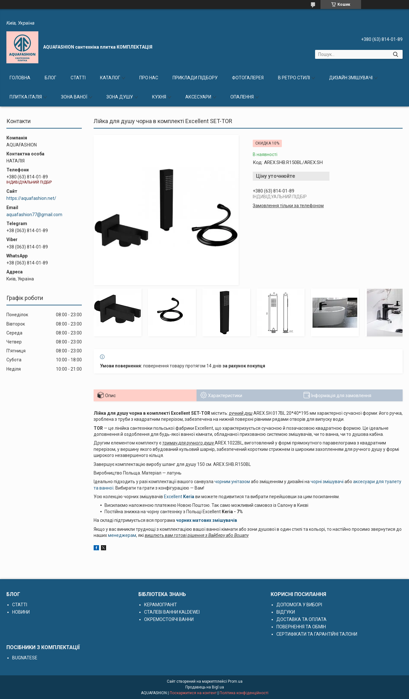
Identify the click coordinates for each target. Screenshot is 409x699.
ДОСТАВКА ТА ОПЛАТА (301, 619)
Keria (188, 496)
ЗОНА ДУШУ (119, 96)
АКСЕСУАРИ (198, 96)
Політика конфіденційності (244, 693)
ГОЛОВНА (20, 77)
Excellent (173, 496)
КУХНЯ (159, 96)
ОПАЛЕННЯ (242, 96)
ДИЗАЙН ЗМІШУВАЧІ (351, 77)
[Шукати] (395, 54)
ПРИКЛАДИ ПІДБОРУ (195, 77)
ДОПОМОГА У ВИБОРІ (299, 604)
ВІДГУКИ (285, 612)
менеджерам (122, 535)
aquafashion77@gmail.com (34, 214)
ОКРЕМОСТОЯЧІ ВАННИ (169, 619)
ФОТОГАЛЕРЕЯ (248, 77)
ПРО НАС (148, 77)
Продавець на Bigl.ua (204, 687)
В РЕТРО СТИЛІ (294, 77)
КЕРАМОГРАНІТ (160, 604)
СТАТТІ (78, 77)
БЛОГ (50, 77)
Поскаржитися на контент (193, 693)
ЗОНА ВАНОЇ (74, 96)
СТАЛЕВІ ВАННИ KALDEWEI (172, 612)
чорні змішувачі (327, 481)
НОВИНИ (21, 612)
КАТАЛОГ (110, 77)
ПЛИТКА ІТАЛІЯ (26, 96)
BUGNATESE (24, 657)
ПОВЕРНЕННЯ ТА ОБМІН (301, 626)
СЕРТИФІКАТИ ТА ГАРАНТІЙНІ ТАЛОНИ (316, 634)
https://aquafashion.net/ (31, 198)
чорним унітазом (232, 481)
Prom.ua (235, 681)
